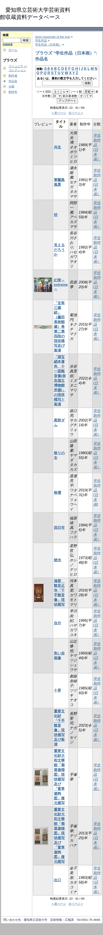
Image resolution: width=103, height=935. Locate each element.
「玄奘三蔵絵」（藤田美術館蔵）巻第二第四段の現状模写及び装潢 (59, 326)
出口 (57, 880)
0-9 (47, 69)
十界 (57, 690)
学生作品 (41, 40)
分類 (11, 86)
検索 (6, 35)
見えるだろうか (59, 249)
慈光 (57, 560)
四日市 (59, 528)
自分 (57, 623)
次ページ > (76, 113)
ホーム (13, 50)
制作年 (13, 92)
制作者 (13, 75)
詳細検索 (8, 44)
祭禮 (57, 493)
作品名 (13, 81)
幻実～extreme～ (61, 284)
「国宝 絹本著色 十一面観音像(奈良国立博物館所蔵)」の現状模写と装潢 (60, 380)
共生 (57, 147)
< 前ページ (59, 113)
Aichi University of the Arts (52, 37)
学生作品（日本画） (48, 44)
